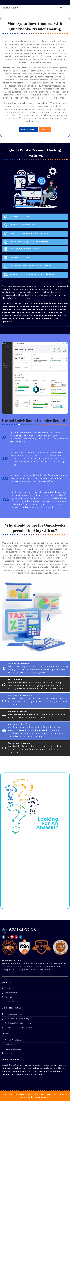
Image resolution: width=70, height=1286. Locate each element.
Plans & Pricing (28, 129)
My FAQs (45, 129)
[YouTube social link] (12, 937)
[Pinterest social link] (16, 937)
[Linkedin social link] (20, 937)
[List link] (35, 988)
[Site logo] (10, 8)
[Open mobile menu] (64, 8)
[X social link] (8, 937)
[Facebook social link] (3, 937)
